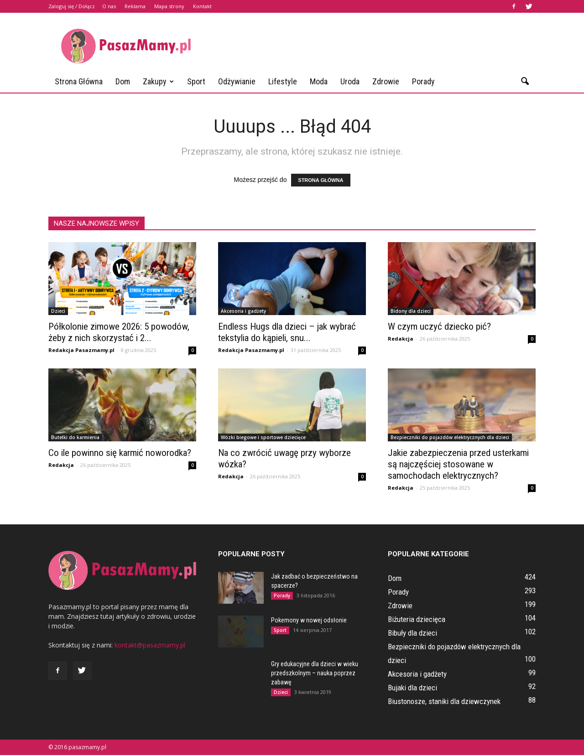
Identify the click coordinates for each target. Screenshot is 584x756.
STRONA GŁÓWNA (320, 180)
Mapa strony (169, 6)
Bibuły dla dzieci (412, 632)
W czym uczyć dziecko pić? (439, 326)
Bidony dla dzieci (411, 311)
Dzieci (58, 311)
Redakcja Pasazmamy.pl (81, 350)
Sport (196, 81)
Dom (122, 81)
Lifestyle (282, 81)
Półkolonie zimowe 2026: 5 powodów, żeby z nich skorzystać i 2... (118, 332)
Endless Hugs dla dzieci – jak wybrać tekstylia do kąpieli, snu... (287, 332)
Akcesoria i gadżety (243, 311)
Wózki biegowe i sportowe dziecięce (263, 437)
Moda (319, 81)
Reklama (135, 6)
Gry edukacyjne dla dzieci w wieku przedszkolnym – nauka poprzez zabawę (314, 673)
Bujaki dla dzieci (412, 687)
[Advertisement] (369, 46)
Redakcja (400, 338)
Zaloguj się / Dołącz (71, 6)
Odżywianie (237, 81)
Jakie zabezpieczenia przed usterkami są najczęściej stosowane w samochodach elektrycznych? (458, 464)
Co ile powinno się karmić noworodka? (119, 452)
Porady (423, 81)
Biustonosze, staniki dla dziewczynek (444, 701)
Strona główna (79, 81)
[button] (525, 82)
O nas (109, 6)
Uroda (350, 81)
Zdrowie (385, 81)
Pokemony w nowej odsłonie (309, 620)
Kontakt (202, 6)
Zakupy (158, 81)
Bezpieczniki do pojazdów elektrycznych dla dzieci (450, 437)
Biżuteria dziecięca (416, 619)
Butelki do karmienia (75, 437)
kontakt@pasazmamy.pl (150, 645)
